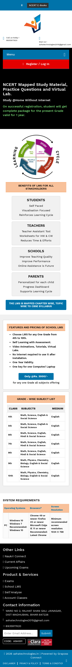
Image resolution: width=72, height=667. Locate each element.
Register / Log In (36, 64)
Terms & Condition (53, 663)
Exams (8, 581)
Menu (36, 54)
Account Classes (15, 598)
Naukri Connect (14, 556)
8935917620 (13, 626)
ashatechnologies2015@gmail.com (27, 620)
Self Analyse (12, 592)
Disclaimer (9, 663)
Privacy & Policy (29, 663)
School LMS (12, 586)
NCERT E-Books (38, 5)
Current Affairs (14, 562)
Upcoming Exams (15, 567)
